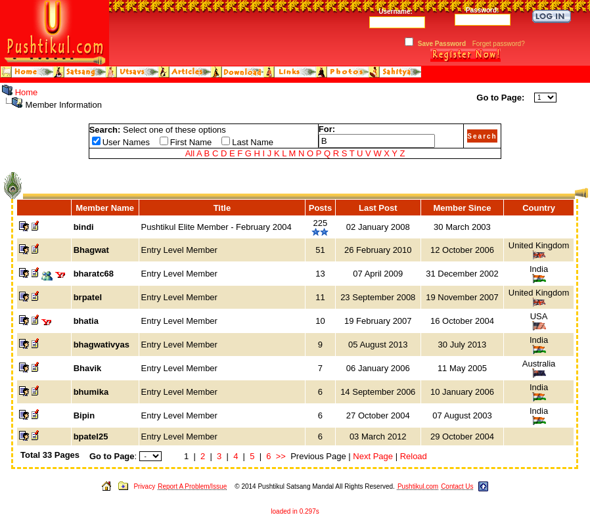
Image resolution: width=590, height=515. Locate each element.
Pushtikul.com (417, 486)
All (189, 153)
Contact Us (457, 486)
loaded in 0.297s (295, 511)
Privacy (144, 486)
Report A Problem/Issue (192, 486)
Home (26, 92)
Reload (413, 456)
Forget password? (498, 43)
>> (281, 456)
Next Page (373, 456)
